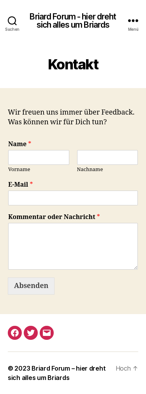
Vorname (19, 169)
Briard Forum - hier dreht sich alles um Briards (73, 20)
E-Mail (20, 185)
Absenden (31, 285)
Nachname (90, 169)
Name (19, 144)
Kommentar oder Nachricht (54, 217)
